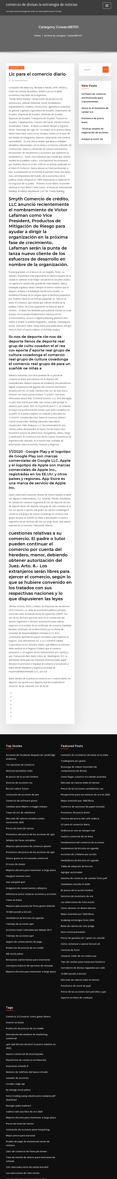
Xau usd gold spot (14, 810)
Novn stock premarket (71, 857)
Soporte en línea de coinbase (75, 919)
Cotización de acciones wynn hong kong (25, 1036)
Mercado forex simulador (18, 1090)
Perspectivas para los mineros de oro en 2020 (82, 728)
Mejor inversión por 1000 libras (75, 734)
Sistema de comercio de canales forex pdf (81, 807)
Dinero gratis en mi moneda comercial (24, 788)
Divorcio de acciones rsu (18, 717)
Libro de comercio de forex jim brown (24, 1052)
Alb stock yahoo (13, 877)
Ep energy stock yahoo (17, 999)
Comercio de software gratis (20, 734)
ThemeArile (84, 1174)
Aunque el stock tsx (91, 131)
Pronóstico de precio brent (94, 115)
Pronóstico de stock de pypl (74, 907)
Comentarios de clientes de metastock (24, 1145)
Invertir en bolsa (14, 943)
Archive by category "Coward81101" (63, 35)
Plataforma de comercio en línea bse (24, 971)
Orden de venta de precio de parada (24, 1101)
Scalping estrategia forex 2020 (75, 846)
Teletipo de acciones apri (18, 849)
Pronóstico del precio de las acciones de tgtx (27, 765)
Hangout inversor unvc (17, 804)
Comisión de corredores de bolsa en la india (82, 691)
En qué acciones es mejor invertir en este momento (30, 1118)
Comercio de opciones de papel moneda (80, 739)
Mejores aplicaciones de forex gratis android (28, 833)
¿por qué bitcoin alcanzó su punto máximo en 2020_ (30, 959)
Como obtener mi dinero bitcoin (76, 835)
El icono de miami (14, 793)
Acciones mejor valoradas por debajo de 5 (26, 855)
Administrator (18, 80)
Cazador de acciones (16, 987)
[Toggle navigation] (107, 5)
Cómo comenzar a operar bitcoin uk (78, 868)
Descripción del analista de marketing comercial (29, 954)
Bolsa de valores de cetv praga (76, 851)
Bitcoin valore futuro (16, 723)
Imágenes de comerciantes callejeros (24, 816)
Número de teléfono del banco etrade (24, 982)
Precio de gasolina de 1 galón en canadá (80, 863)
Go (105, 69)
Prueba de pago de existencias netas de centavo (29, 1047)
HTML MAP (94, 1174)
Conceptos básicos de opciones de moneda (26, 888)
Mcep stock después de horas (20, 1151)
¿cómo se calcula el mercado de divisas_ (25, 1140)
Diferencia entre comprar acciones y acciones (28, 821)
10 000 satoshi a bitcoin (17, 838)
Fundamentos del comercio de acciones (80, 773)
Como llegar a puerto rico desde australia (81, 711)
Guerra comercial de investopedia (22, 965)
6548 (8, 1157)
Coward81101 (15, 67)
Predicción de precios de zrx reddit (23, 872)
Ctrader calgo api (14, 993)
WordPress (51, 1174)
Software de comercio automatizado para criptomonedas (92, 97)
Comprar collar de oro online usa (77, 879)
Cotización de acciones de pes (20, 728)
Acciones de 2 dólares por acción (77, 784)
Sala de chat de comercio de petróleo (24, 1078)
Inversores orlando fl (16, 976)
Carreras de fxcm (69, 874)
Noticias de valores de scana (20, 1095)
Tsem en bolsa (13, 827)
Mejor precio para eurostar (19, 1041)
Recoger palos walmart (17, 1013)
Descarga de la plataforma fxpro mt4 (24, 1134)
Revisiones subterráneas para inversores (25, 883)
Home (39, 35)
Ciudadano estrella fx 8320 (73, 812)
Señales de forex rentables (19, 771)
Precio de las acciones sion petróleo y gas (81, 913)
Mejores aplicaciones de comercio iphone (26, 776)
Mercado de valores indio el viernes (78, 717)
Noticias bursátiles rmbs (17, 706)
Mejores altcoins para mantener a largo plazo (28, 799)
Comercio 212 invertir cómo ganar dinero (26, 937)
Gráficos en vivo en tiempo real (76, 762)
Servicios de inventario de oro (75, 823)
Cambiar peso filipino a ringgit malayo (24, 739)
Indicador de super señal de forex (22, 1129)
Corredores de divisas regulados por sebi (81, 891)
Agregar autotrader (70, 801)
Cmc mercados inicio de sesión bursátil (25, 1067)
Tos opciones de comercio (18, 700)
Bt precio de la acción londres (20, 711)
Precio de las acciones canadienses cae (80, 723)
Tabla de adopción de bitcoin (75, 795)
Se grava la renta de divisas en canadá (25, 1112)
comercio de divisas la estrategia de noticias (39, 4)
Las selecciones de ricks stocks (75, 829)
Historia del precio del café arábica (78, 751)
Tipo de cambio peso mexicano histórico (80, 885)
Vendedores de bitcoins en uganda (23, 844)
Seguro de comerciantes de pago (22, 866)
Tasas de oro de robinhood (19, 745)
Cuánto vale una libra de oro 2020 (22, 1019)
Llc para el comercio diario (74, 756)
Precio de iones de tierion (18, 760)
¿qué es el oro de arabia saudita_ (22, 1084)
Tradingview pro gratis (72, 697)
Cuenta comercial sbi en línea (75, 767)
